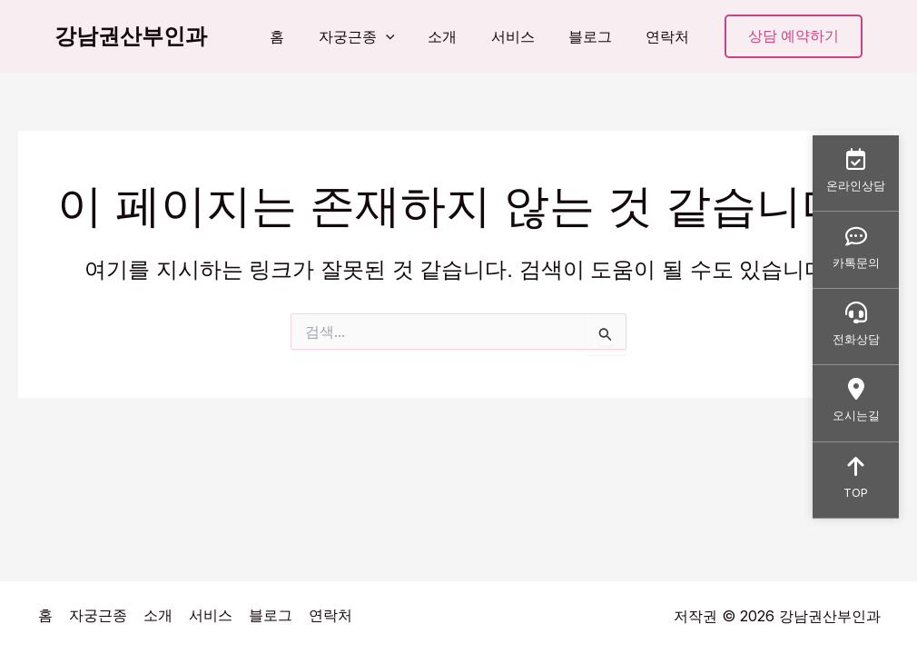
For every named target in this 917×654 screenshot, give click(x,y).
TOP (855, 481)
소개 (459, 36)
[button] (407, 36)
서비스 (525, 36)
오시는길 (855, 402)
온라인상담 (855, 167)
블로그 (597, 36)
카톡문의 (855, 245)
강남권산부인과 (130, 36)
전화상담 (855, 324)
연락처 (670, 36)
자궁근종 (378, 36)
